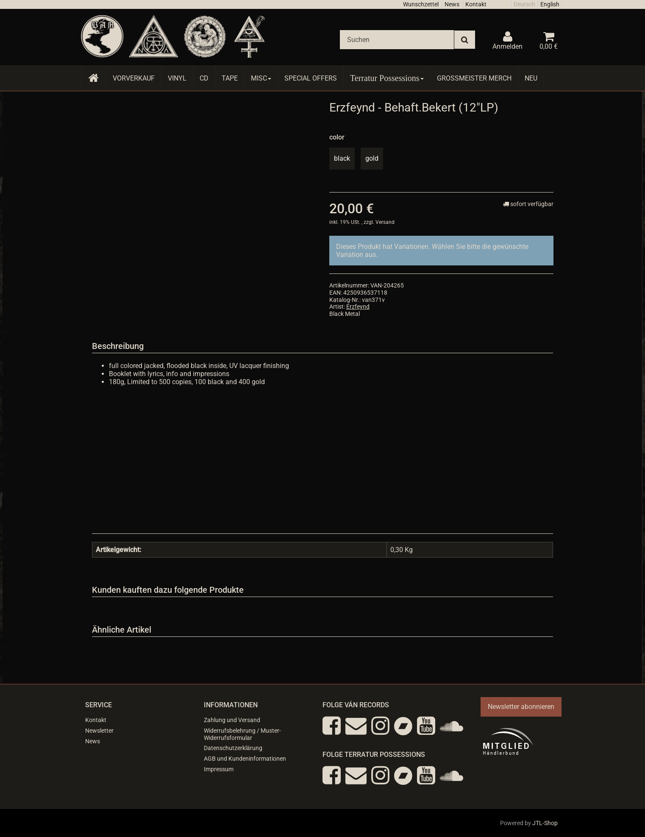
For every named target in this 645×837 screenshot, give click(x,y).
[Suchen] (397, 39)
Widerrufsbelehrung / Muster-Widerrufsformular (242, 734)
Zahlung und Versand (232, 720)
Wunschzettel (421, 4)
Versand (385, 222)
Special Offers (310, 78)
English (549, 4)
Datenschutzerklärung (233, 748)
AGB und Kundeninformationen (245, 758)
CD (204, 78)
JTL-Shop (545, 823)
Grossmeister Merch (474, 78)
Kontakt (476, 4)
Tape (230, 78)
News (452, 4)
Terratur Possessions (387, 78)
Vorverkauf (134, 78)
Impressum (219, 769)
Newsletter (99, 730)
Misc (261, 78)
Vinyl (177, 78)
